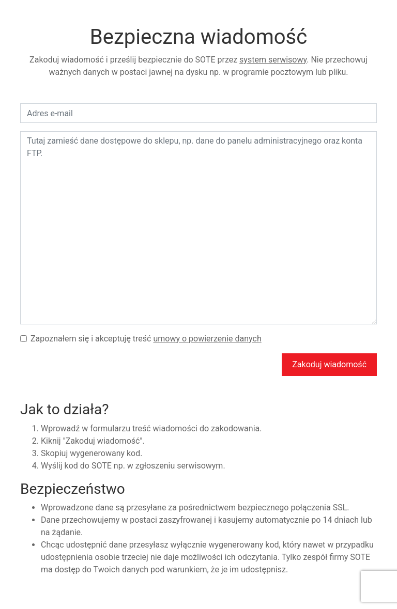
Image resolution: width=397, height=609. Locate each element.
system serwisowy (273, 60)
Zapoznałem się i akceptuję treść (146, 338)
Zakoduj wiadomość (329, 364)
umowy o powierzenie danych (207, 338)
